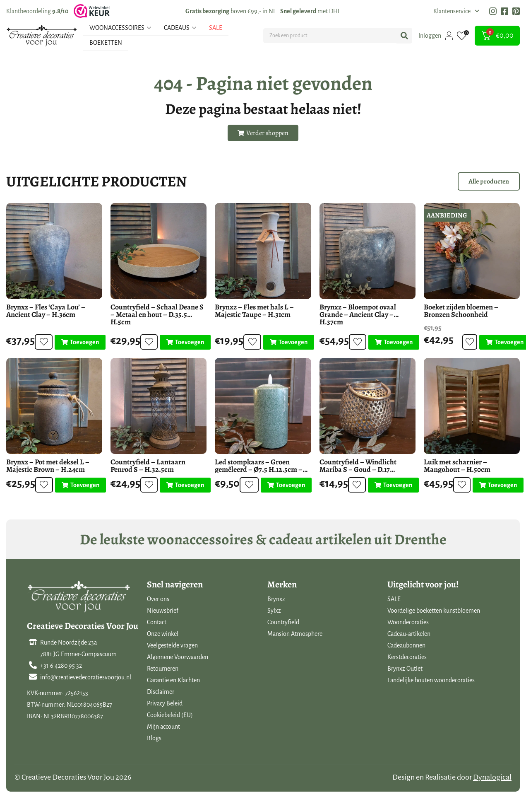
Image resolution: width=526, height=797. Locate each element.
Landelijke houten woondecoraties (431, 680)
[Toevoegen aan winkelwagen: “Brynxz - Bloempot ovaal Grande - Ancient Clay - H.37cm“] (391, 342)
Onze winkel (162, 633)
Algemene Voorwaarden (177, 657)
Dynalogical (492, 777)
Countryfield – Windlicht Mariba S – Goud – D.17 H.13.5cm (357, 469)
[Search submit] (404, 35)
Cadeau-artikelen (408, 633)
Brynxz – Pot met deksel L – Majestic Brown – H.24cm (47, 465)
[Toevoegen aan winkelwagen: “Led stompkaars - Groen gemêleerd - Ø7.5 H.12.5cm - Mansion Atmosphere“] (285, 485)
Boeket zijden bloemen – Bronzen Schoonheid (461, 310)
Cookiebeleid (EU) (170, 715)
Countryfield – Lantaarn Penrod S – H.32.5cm (147, 465)
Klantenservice (456, 11)
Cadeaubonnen (406, 645)
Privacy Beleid (165, 703)
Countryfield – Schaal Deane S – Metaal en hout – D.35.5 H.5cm (157, 314)
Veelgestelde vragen (172, 645)
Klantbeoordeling (37, 11)
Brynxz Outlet (405, 668)
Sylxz (274, 610)
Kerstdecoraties (407, 657)
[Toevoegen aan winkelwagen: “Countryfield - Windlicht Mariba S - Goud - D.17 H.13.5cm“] (390, 485)
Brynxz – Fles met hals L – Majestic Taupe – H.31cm (254, 310)
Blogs (154, 738)
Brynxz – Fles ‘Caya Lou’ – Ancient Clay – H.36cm (45, 310)
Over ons (158, 599)
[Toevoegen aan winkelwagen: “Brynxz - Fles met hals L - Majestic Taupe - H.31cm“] (286, 342)
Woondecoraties (408, 622)
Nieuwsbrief (162, 610)
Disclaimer (160, 691)
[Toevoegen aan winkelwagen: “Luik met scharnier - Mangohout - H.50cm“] (495, 485)
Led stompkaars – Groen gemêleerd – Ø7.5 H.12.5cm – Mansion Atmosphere (259, 469)
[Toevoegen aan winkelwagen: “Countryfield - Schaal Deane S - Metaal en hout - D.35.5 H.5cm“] (182, 342)
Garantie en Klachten (173, 680)
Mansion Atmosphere (294, 633)
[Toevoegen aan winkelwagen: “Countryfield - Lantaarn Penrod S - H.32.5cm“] (182, 485)
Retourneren (162, 668)
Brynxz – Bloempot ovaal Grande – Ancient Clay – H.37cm (357, 314)
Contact (156, 622)
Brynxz (276, 599)
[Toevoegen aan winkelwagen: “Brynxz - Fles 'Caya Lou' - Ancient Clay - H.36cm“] (77, 342)
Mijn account (163, 726)
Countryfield (283, 622)
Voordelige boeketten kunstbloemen (433, 610)
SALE (394, 599)
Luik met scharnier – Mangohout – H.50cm (457, 465)
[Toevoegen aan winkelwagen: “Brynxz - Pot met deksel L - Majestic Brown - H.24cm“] (77, 485)
